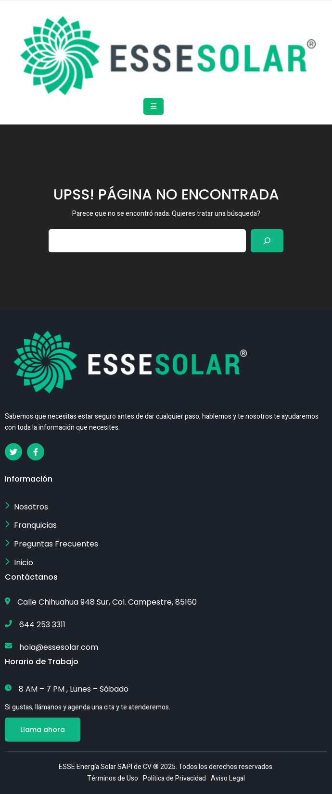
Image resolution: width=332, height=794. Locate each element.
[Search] (267, 240)
